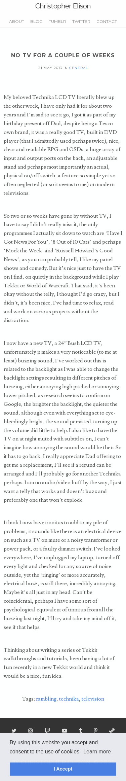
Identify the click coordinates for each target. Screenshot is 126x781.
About (16, 21)
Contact (106, 21)
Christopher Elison (63, 6)
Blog (36, 21)
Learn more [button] (97, 751)
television (93, 699)
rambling (46, 699)
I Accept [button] (63, 769)
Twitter (81, 21)
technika (69, 699)
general (78, 68)
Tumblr (57, 21)
